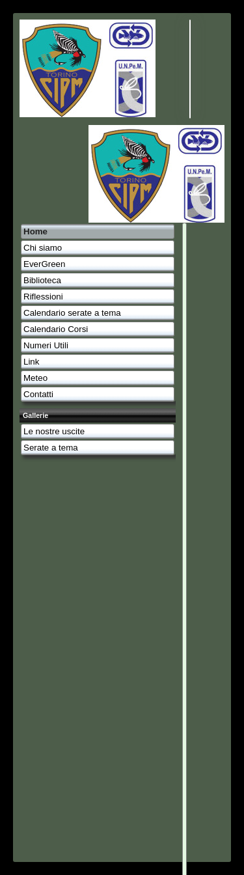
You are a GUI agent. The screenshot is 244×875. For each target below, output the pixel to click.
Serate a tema (50, 447)
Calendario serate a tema (72, 313)
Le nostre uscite (54, 431)
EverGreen (44, 264)
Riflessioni (43, 296)
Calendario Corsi (55, 329)
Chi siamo (42, 248)
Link (31, 362)
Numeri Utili (45, 345)
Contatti (38, 394)
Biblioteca (42, 280)
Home (35, 231)
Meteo (35, 378)
